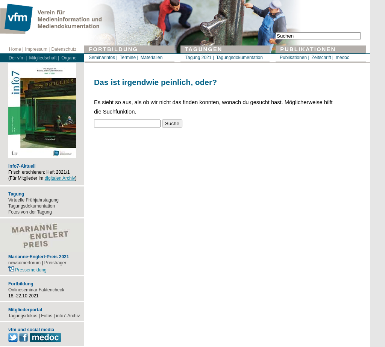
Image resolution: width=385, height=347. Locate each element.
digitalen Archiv (60, 178)
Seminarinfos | (103, 57)
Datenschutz (63, 49)
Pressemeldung (30, 270)
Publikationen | (294, 57)
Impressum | (37, 49)
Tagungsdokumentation (239, 57)
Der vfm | (18, 58)
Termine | (129, 57)
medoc (342, 57)
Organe (68, 58)
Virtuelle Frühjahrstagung (33, 200)
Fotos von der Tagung (30, 212)
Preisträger (55, 262)
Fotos (46, 315)
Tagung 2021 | (199, 57)
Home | (16, 49)
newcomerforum (24, 262)
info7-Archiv (68, 315)
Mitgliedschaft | (44, 58)
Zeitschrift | (322, 57)
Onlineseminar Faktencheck (36, 289)
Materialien (152, 57)
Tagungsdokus (22, 315)
